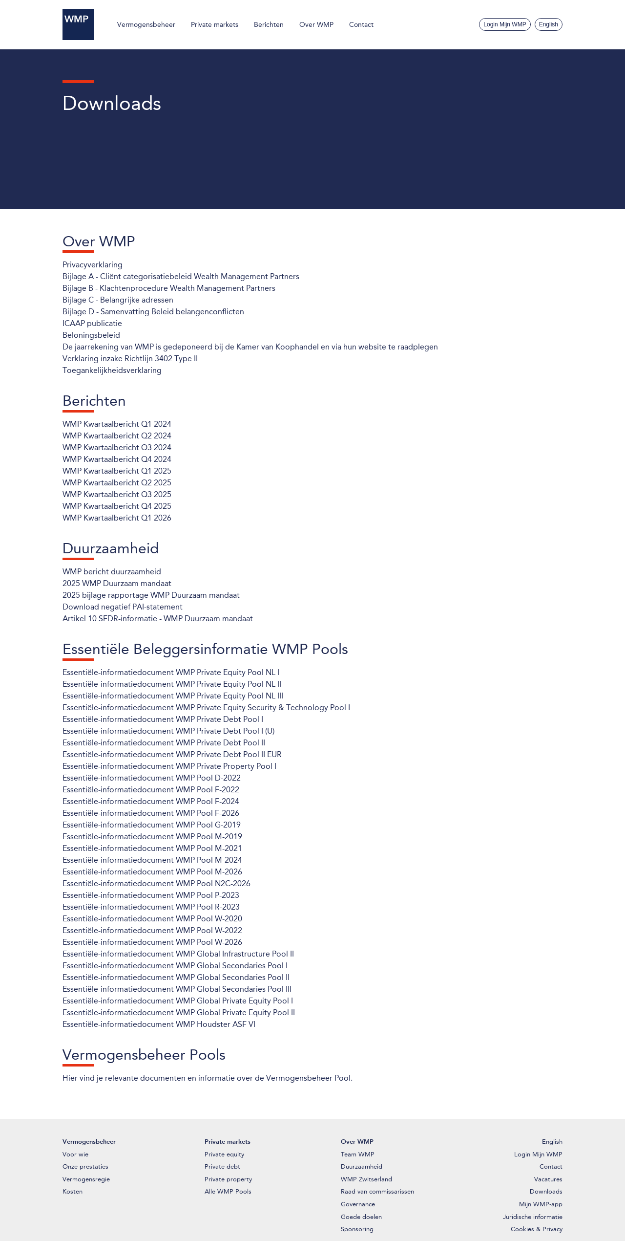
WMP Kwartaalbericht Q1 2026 (116, 518)
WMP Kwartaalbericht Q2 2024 (116, 435)
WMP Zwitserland (366, 1179)
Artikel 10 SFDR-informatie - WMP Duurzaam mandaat (157, 618)
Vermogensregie (86, 1179)
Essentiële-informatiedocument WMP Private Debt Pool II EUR (172, 754)
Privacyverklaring (92, 264)
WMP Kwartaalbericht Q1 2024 (116, 424)
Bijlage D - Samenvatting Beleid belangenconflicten (153, 311)
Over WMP (316, 24)
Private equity (224, 1154)
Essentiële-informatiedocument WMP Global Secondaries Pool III (177, 989)
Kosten (72, 1191)
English (548, 24)
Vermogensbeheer (146, 24)
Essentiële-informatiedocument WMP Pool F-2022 (150, 789)
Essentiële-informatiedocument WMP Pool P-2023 (150, 895)
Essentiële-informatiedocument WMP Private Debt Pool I (162, 719)
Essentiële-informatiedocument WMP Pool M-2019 (152, 836)
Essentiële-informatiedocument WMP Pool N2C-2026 (156, 883)
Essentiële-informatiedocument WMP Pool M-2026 (152, 871)
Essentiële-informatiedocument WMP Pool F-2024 (150, 801)
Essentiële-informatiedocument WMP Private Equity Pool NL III (172, 695)
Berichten (269, 24)
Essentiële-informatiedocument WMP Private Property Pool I (169, 766)
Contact (361, 24)
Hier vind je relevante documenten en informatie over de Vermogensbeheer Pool (206, 1078)
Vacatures (548, 1179)
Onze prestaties (85, 1166)
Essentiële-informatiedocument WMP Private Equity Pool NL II (171, 684)
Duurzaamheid (361, 1166)
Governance (358, 1204)
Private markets (214, 24)
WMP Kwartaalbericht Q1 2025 (116, 471)
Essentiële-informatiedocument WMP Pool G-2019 (151, 824)
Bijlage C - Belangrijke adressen (117, 300)
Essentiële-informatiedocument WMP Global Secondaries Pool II (176, 977)
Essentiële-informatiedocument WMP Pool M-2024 (152, 860)
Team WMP (358, 1154)
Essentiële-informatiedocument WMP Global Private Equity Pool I (177, 1000)
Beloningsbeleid (91, 335)
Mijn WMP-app (540, 1204)
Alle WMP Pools (228, 1191)
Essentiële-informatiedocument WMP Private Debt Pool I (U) (168, 731)
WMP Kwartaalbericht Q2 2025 (116, 482)
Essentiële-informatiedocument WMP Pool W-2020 (152, 918)
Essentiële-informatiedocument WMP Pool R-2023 (151, 907)
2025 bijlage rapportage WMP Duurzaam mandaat (151, 595)
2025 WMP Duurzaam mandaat (116, 583)
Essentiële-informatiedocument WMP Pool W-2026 (152, 942)
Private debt (222, 1166)
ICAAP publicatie (92, 323)
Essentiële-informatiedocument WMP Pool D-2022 (151, 778)
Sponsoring (357, 1229)
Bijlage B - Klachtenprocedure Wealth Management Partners (168, 288)
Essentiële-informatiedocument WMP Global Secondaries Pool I (175, 965)
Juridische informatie (532, 1216)
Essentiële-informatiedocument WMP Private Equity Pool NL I (170, 672)
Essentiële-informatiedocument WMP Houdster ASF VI (158, 1024)
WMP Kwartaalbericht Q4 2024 (116, 459)
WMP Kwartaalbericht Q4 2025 (116, 506)
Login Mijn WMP (504, 24)
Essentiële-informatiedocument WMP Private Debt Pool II (163, 742)
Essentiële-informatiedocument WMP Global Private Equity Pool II (178, 1012)
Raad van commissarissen (377, 1191)
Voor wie (75, 1154)
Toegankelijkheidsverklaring (112, 370)
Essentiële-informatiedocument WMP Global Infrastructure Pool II (178, 953)
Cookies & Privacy (536, 1229)
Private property (228, 1179)
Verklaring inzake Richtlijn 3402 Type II (130, 358)
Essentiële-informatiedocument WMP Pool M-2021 (152, 848)
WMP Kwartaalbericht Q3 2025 (116, 494)
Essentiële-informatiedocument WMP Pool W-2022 (152, 930)
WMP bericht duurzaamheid (111, 571)
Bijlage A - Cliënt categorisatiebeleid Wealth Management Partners (180, 276)
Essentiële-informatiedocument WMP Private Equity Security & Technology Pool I (206, 707)
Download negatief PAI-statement (122, 606)
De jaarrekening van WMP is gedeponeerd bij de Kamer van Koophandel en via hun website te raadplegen (250, 346)
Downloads (546, 1191)
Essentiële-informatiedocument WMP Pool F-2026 (150, 813)
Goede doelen (361, 1216)
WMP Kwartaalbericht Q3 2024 (116, 447)
